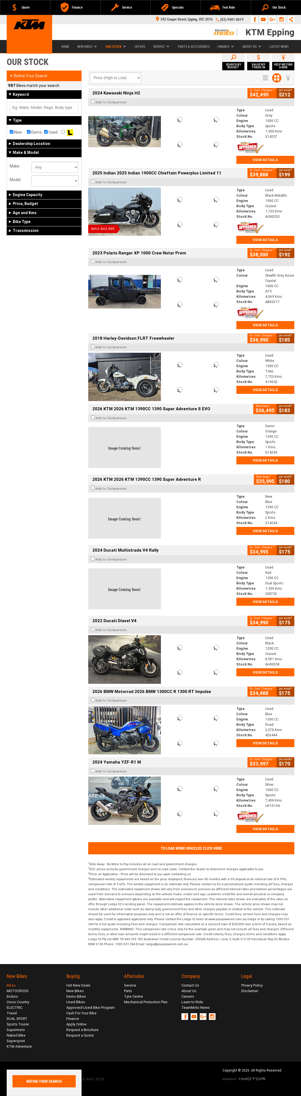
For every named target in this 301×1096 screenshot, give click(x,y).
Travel (12, 1013)
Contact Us (190, 985)
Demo (34, 132)
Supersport (16, 1041)
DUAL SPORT (17, 1018)
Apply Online (76, 1024)
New (16, 132)
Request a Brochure (82, 1029)
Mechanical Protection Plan (146, 1002)
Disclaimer (249, 991)
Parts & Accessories (193, 47)
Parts (128, 991)
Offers (140, 47)
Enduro (12, 996)
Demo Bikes (76, 996)
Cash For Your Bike (81, 1013)
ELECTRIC (14, 1007)
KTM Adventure (19, 1046)
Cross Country (18, 1002)
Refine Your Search (28, 75)
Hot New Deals (78, 985)
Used (50, 132)
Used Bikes (75, 1002)
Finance (225, 47)
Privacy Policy (252, 985)
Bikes (11, 985)
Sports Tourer (18, 1024)
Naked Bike (16, 1035)
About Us (251, 47)
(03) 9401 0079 (232, 19)
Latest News (279, 47)
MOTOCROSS (18, 991)
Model (15, 179)
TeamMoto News (195, 1007)
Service (161, 47)
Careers (187, 996)
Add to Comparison (111, 102)
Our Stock (115, 47)
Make (14, 166)
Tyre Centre (133, 996)
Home (65, 47)
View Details (265, 159)
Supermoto (16, 1029)
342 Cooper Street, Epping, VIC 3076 (184, 19)
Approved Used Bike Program (90, 1007)
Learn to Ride (192, 1002)
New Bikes (87, 47)
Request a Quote (80, 1035)
